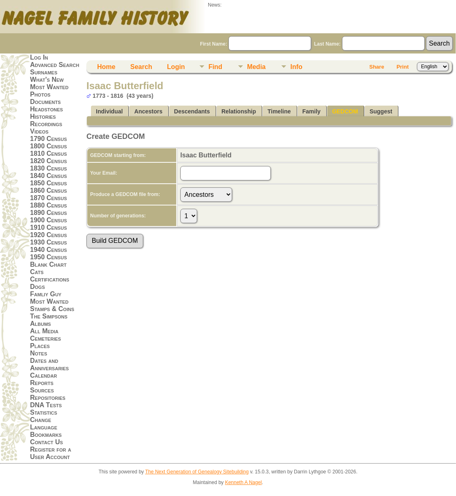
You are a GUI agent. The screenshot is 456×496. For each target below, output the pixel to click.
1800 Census (48, 146)
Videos (39, 131)
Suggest (381, 111)
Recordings (46, 123)
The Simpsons (48, 316)
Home (106, 66)
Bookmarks (46, 434)
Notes (38, 353)
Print (402, 67)
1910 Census (48, 227)
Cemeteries (45, 338)
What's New (47, 79)
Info (296, 66)
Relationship (238, 111)
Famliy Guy (45, 294)
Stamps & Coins (52, 308)
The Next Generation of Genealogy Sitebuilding (197, 472)
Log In (39, 57)
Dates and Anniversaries (49, 364)
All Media (44, 331)
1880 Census (48, 205)
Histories (43, 116)
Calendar (43, 375)
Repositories (47, 397)
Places (40, 345)
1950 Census (48, 257)
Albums (40, 323)
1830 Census (48, 168)
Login (176, 66)
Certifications (49, 279)
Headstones (46, 109)
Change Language (43, 423)
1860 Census (48, 190)
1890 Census (48, 212)
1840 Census (48, 175)
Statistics (43, 412)
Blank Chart (48, 264)
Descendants (192, 111)
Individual (109, 111)
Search (141, 66)
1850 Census (48, 183)
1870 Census (48, 197)
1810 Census (48, 153)
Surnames (43, 72)
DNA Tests (46, 404)
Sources (42, 390)
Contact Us (46, 441)
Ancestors (148, 111)
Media (256, 66)
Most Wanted (49, 86)
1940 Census (48, 249)
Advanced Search (54, 64)
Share (376, 67)
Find (215, 66)
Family (311, 111)
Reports (42, 382)
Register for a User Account (50, 453)
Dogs (37, 286)
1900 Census (48, 220)
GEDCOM (345, 111)
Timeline (279, 111)
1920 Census (48, 234)
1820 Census (48, 160)
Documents (45, 101)
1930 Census (48, 242)
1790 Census (48, 138)
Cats (37, 271)
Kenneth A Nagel (243, 482)
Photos (40, 94)
